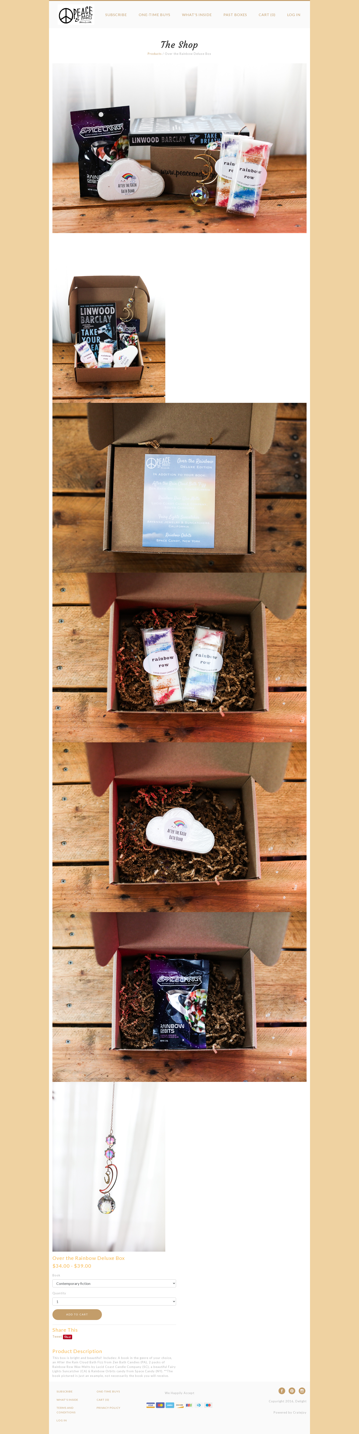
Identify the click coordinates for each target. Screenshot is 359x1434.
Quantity (59, 1293)
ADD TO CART (77, 1314)
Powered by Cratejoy (290, 1412)
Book (56, 1275)
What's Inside (197, 14)
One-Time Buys (154, 14)
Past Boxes (235, 14)
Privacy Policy (108, 1407)
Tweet (57, 1336)
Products (155, 54)
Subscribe (116, 14)
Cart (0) (267, 14)
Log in (294, 14)
